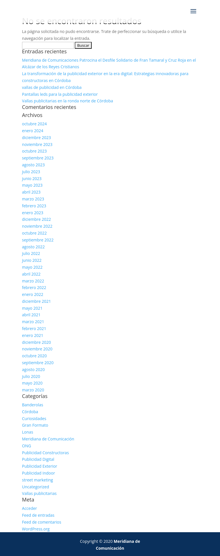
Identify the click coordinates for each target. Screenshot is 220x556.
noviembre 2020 (37, 349)
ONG (26, 445)
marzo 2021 (33, 321)
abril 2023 (31, 192)
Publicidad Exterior (39, 466)
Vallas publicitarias (39, 493)
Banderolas (32, 404)
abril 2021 (31, 314)
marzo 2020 (33, 390)
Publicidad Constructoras (45, 452)
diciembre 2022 (36, 219)
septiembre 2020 (38, 362)
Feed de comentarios (41, 522)
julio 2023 (31, 171)
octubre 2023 (34, 151)
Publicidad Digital (38, 459)
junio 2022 (32, 260)
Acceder (29, 508)
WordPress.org (36, 529)
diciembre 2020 (36, 342)
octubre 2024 (34, 123)
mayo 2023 (32, 185)
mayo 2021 (32, 308)
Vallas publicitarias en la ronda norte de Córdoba (67, 101)
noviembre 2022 (37, 226)
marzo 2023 (33, 199)
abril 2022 (31, 274)
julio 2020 (31, 376)
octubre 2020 (34, 355)
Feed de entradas (38, 515)
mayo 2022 (32, 267)
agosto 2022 (33, 246)
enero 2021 (32, 335)
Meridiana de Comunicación (48, 439)
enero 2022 (32, 294)
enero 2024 (32, 130)
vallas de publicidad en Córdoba (52, 87)
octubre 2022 (34, 233)
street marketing (37, 480)
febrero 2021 (34, 328)
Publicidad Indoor (38, 473)
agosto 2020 (33, 369)
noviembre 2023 (37, 144)
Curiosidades (34, 418)
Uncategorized (35, 486)
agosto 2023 (33, 164)
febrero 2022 (34, 287)
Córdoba (30, 411)
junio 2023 (32, 178)
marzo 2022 (33, 281)
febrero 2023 (34, 205)
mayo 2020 (32, 383)
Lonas (27, 432)
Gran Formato (35, 425)
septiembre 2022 (38, 240)
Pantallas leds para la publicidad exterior (60, 94)
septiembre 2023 (38, 158)
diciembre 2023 (36, 137)
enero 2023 (32, 212)
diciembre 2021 (36, 301)
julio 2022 (31, 253)
